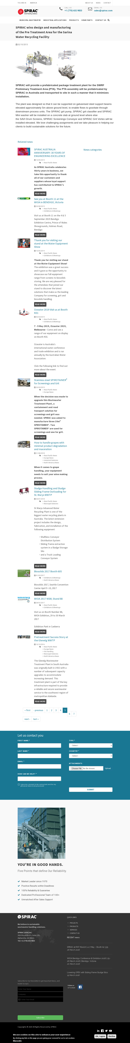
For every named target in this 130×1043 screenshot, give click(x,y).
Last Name (23, 751)
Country (74, 751)
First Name (24, 740)
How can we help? (27, 774)
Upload (108, 768)
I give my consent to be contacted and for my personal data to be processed (37, 785)
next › (27, 719)
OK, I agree (100, 1036)
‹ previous (38, 710)
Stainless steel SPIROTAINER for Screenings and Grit (50, 381)
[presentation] (91, 779)
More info (17, 1041)
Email (21, 761)
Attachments (75, 763)
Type (72, 740)
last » (36, 719)
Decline (112, 1036)
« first (27, 710)
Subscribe (40, 1017)
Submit (90, 790)
